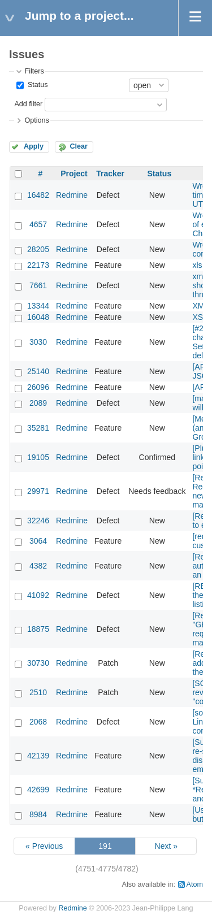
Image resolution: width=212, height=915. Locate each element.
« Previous (44, 846)
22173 (38, 265)
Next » (166, 846)
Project (73, 173)
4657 (38, 224)
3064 (38, 540)
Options (36, 120)
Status (36, 85)
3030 (38, 341)
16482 (38, 195)
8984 (38, 814)
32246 (38, 520)
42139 (38, 755)
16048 (38, 317)
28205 (38, 249)
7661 (38, 285)
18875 (38, 629)
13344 (38, 305)
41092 (38, 595)
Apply (34, 146)
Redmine (72, 195)
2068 (38, 721)
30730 (38, 662)
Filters (34, 71)
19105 (38, 457)
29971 (38, 491)
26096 (38, 387)
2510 (38, 692)
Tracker (110, 173)
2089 (38, 402)
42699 (38, 789)
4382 (38, 565)
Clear (79, 146)
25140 (38, 371)
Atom (195, 884)
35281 (38, 427)
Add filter (28, 104)
